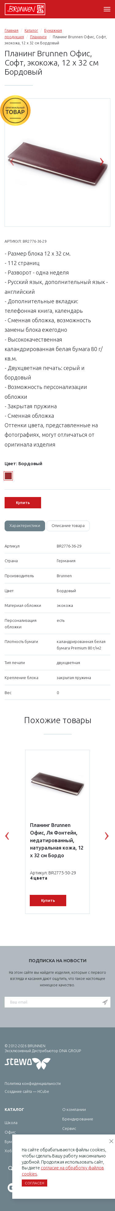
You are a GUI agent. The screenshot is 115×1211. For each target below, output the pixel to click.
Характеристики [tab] (25, 525)
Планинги (38, 37)
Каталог (31, 30)
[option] (57, 163)
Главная (11, 30)
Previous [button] (16, 163)
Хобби (11, 1151)
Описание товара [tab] (68, 525)
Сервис (69, 1128)
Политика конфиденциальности (33, 1084)
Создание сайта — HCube (27, 1091)
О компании (74, 1109)
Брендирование (77, 1119)
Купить (23, 502)
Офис (10, 1132)
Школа (11, 1122)
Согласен (34, 1183)
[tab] (25, 526)
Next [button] (106, 163)
